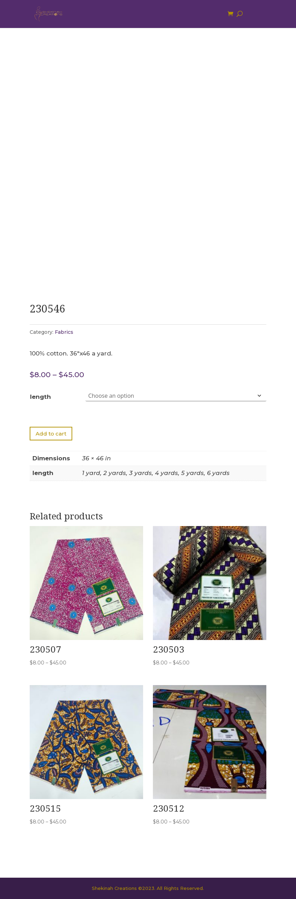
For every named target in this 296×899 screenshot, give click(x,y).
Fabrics (64, 332)
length (40, 396)
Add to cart (51, 433)
